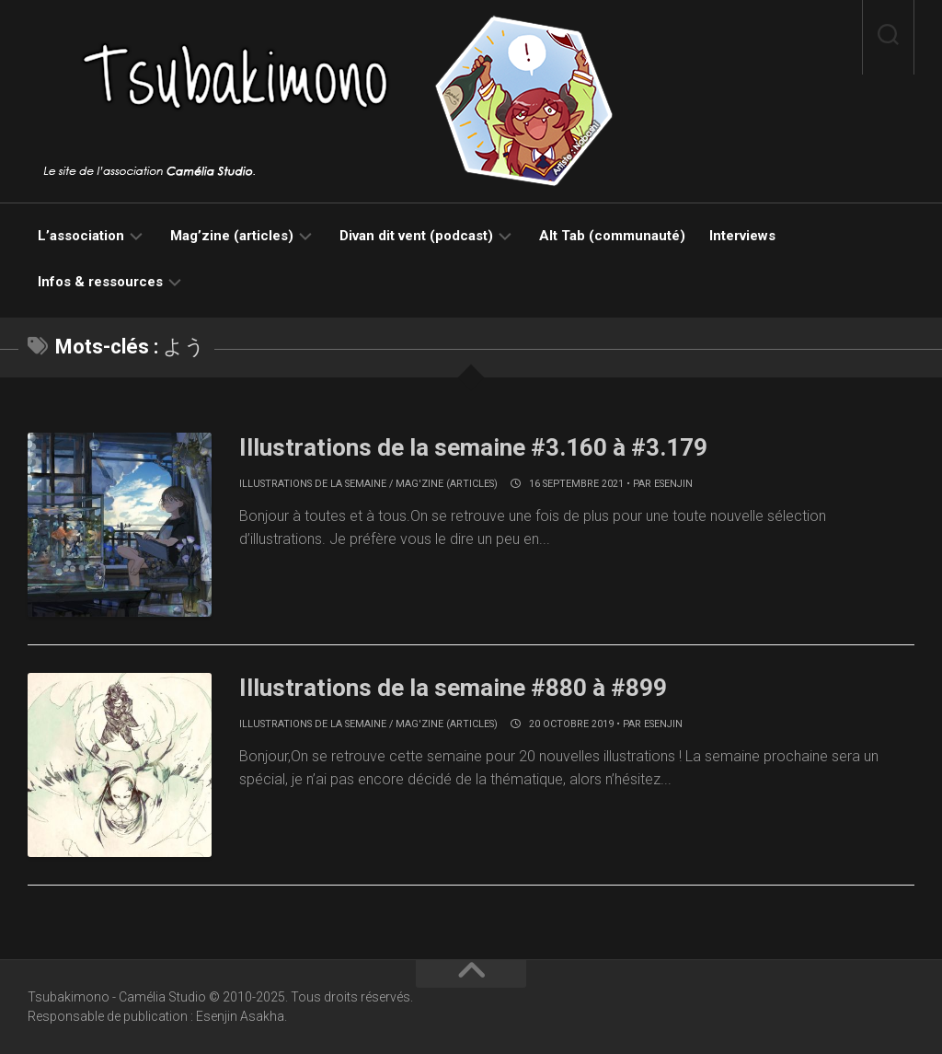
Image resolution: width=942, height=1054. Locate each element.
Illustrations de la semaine (312, 484)
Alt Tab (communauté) (612, 235)
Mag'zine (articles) (447, 484)
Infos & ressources (100, 281)
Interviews (742, 235)
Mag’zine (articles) (231, 235)
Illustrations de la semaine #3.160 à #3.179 (473, 447)
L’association (81, 235)
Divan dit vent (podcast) (416, 235)
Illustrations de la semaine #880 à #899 (453, 687)
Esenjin (673, 484)
